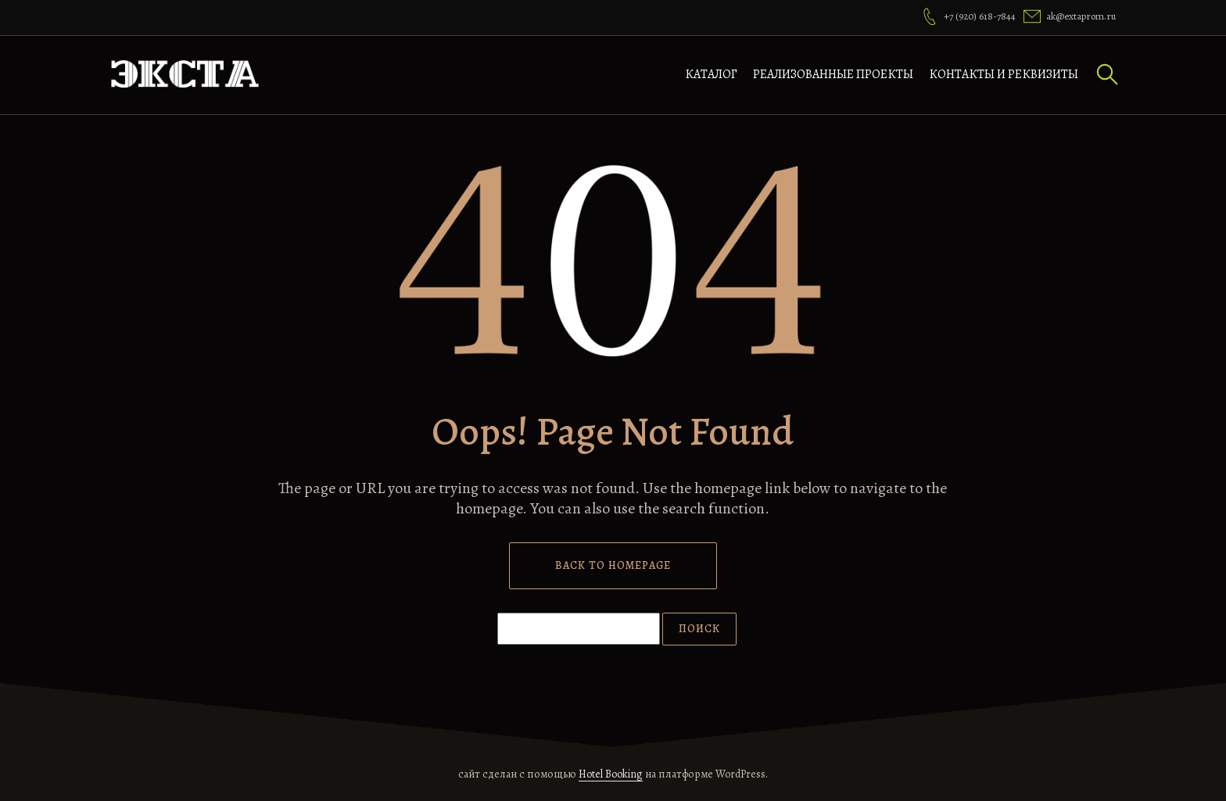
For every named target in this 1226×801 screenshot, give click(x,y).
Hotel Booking (611, 774)
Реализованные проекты (833, 74)
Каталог (711, 74)
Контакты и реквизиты (1003, 74)
